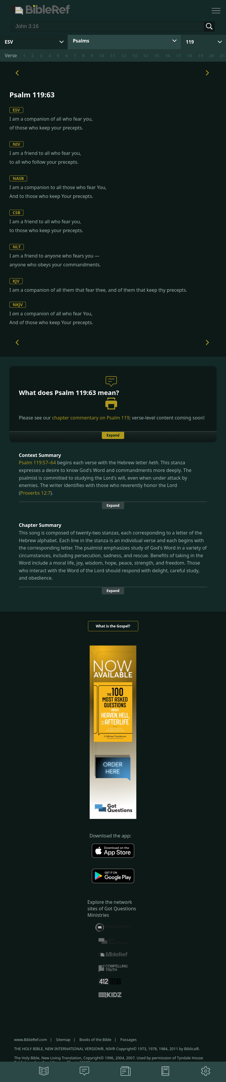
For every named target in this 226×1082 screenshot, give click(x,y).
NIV (16, 144)
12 (123, 55)
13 (134, 55)
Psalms (81, 40)
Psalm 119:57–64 (37, 462)
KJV (16, 281)
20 (211, 55)
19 (200, 55)
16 (167, 55)
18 (189, 55)
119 (190, 42)
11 (112, 55)
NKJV (18, 304)
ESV (16, 110)
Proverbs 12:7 (35, 493)
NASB (18, 178)
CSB (16, 212)
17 (178, 55)
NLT (17, 247)
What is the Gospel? (113, 626)
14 (145, 55)
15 (156, 55)
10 (101, 55)
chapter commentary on (90, 417)
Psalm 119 (118, 417)
